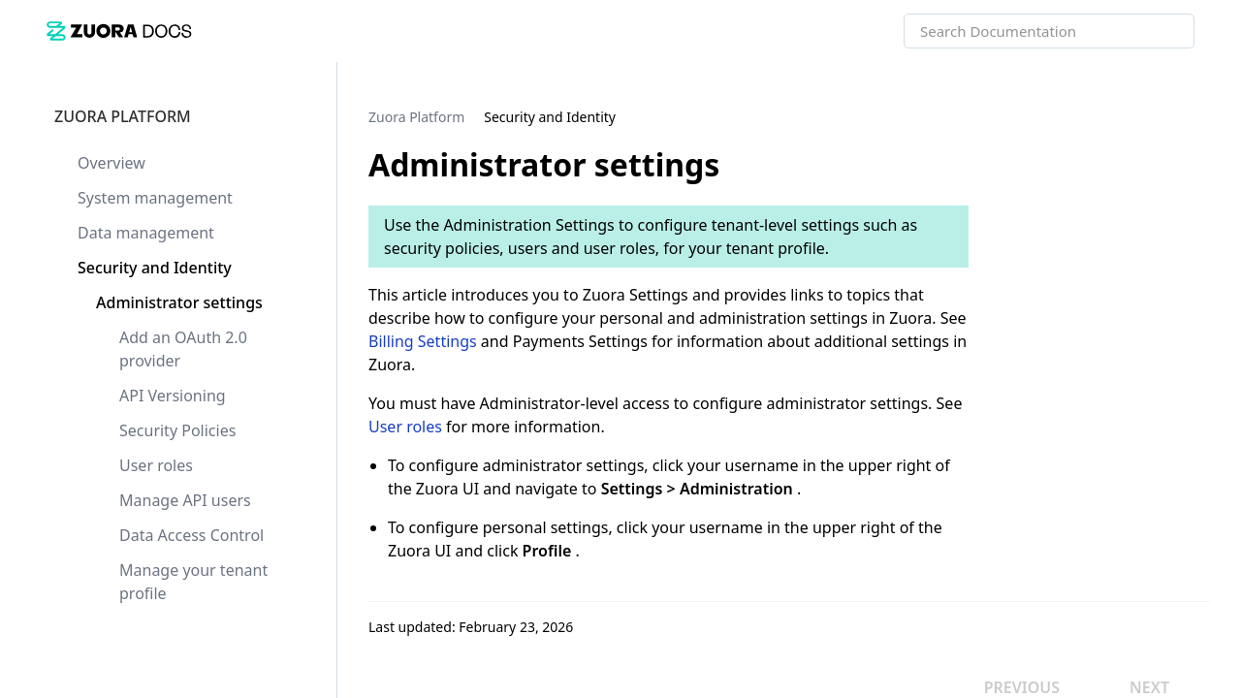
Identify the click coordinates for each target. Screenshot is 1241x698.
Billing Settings (422, 341)
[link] (119, 30)
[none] (1186, 116)
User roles (405, 426)
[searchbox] (1158, 31)
